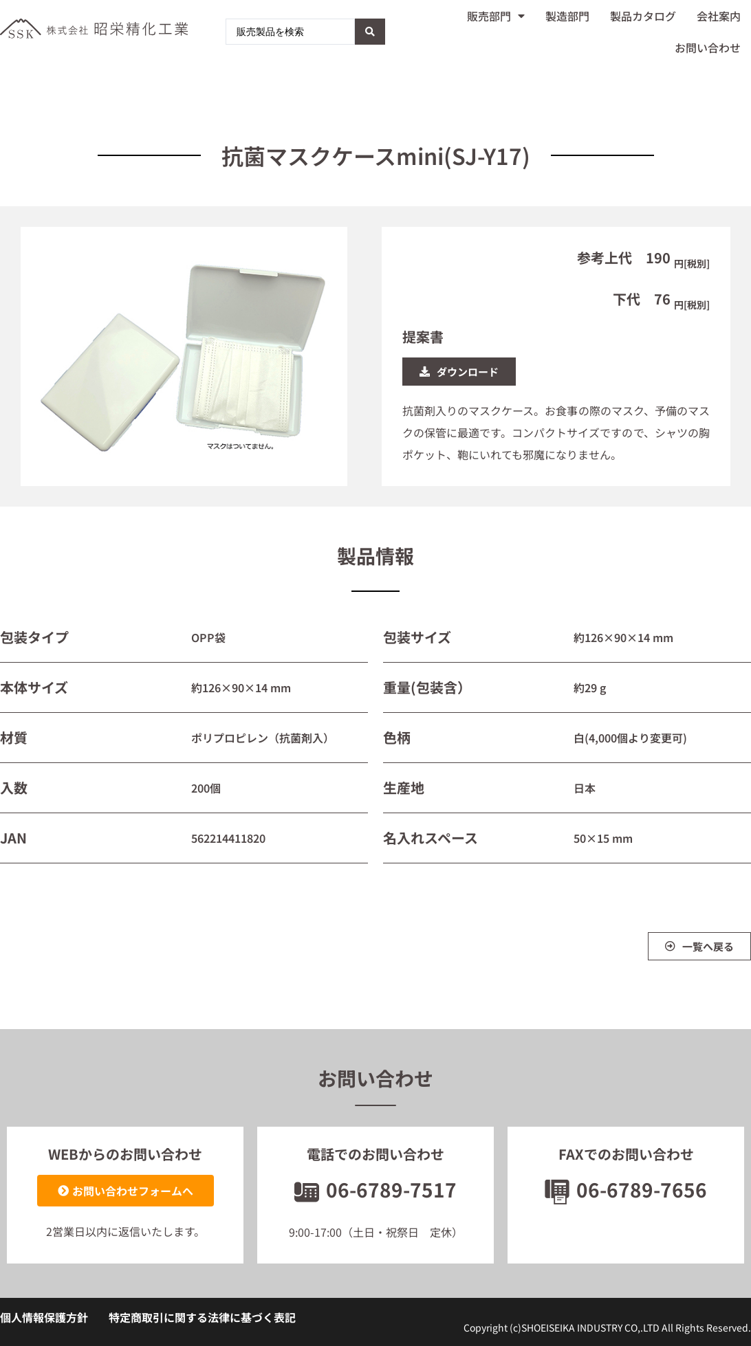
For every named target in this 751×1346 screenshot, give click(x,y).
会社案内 (719, 16)
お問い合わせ (708, 47)
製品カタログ (643, 16)
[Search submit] (370, 32)
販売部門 (496, 15)
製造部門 (567, 16)
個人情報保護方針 (44, 1317)
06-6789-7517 (375, 1189)
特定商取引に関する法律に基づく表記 (202, 1317)
